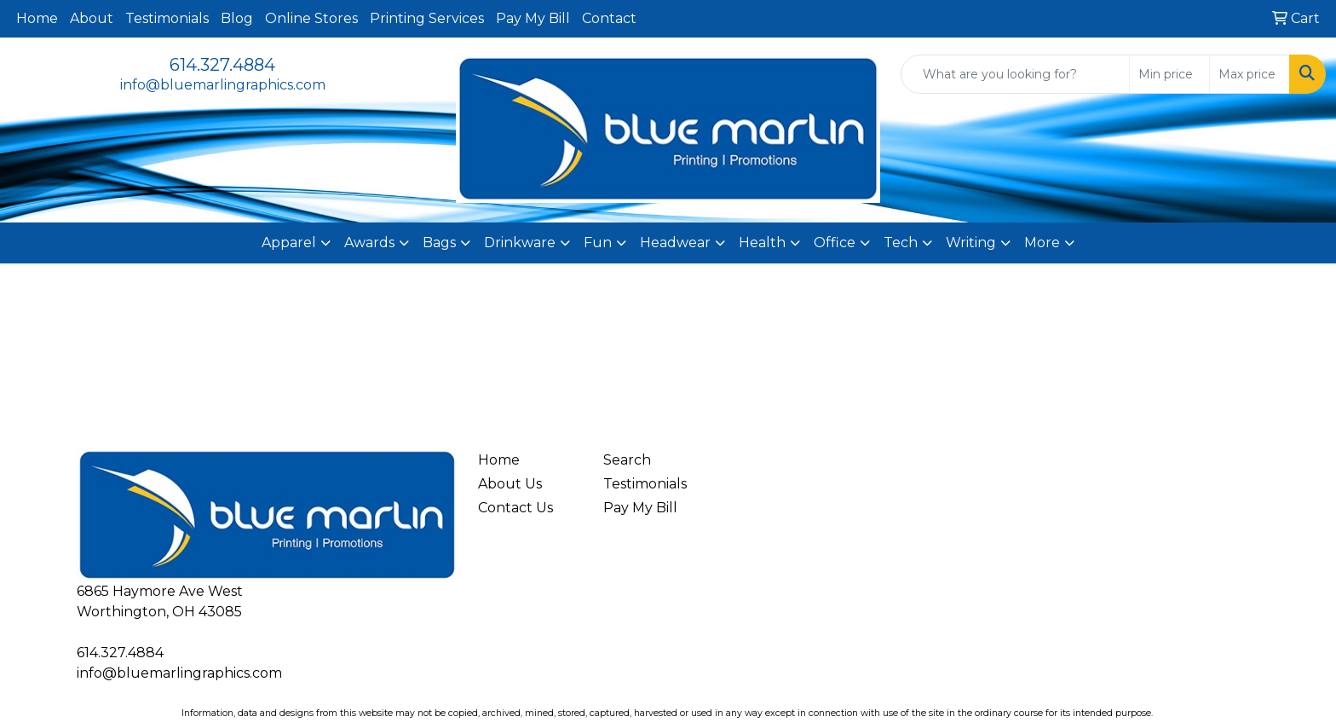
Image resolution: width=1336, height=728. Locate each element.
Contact (609, 18)
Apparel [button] (289, 242)
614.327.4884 (222, 65)
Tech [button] (901, 242)
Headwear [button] (675, 242)
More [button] (1042, 242)
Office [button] (834, 242)
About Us (510, 484)
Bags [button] (439, 242)
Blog (237, 18)
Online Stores (311, 18)
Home (37, 18)
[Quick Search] (1015, 74)
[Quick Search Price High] (1249, 74)
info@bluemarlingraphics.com (222, 85)
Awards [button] (369, 242)
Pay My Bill (533, 18)
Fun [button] (598, 242)
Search (627, 460)
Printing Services (427, 18)
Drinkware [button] (520, 242)
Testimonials (167, 18)
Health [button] (762, 242)
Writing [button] (971, 242)
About (91, 18)
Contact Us (515, 508)
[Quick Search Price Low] (1169, 74)
